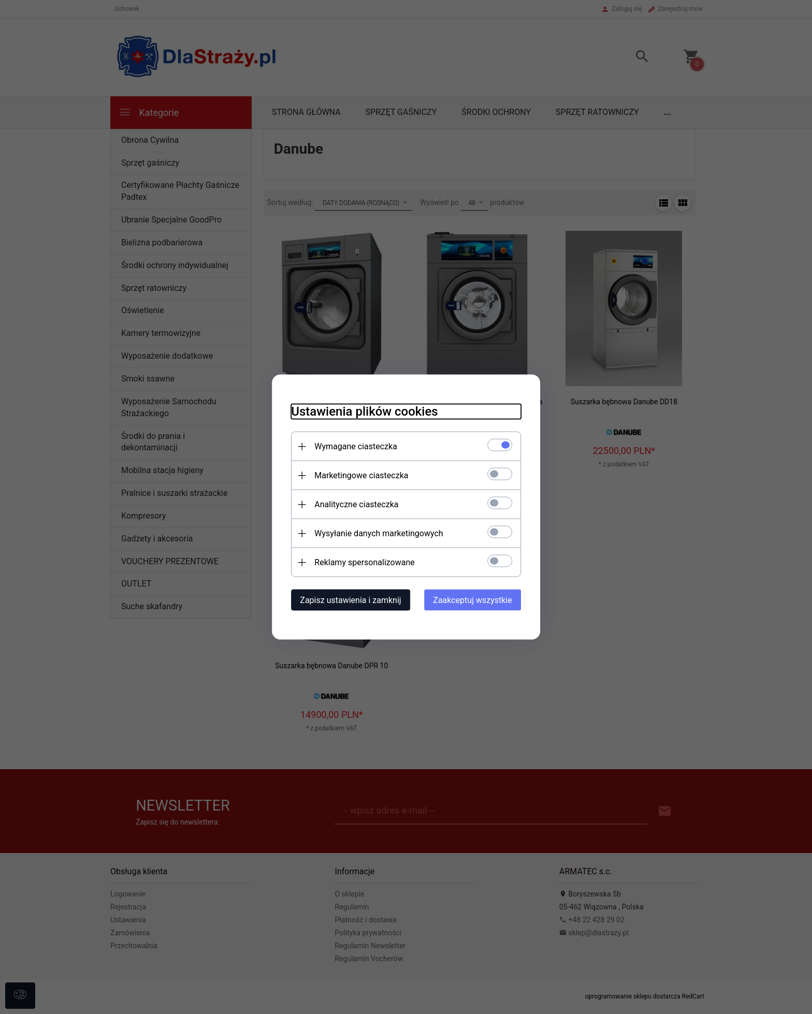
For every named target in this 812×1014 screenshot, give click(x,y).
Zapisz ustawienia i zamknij (346, 600)
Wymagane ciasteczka (351, 446)
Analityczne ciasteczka (352, 504)
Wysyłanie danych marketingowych (374, 533)
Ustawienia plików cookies (360, 411)
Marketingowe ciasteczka (357, 475)
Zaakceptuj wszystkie (477, 600)
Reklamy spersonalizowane (360, 562)
